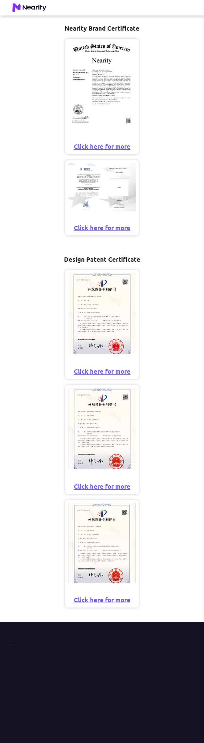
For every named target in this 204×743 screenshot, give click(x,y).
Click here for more (102, 146)
